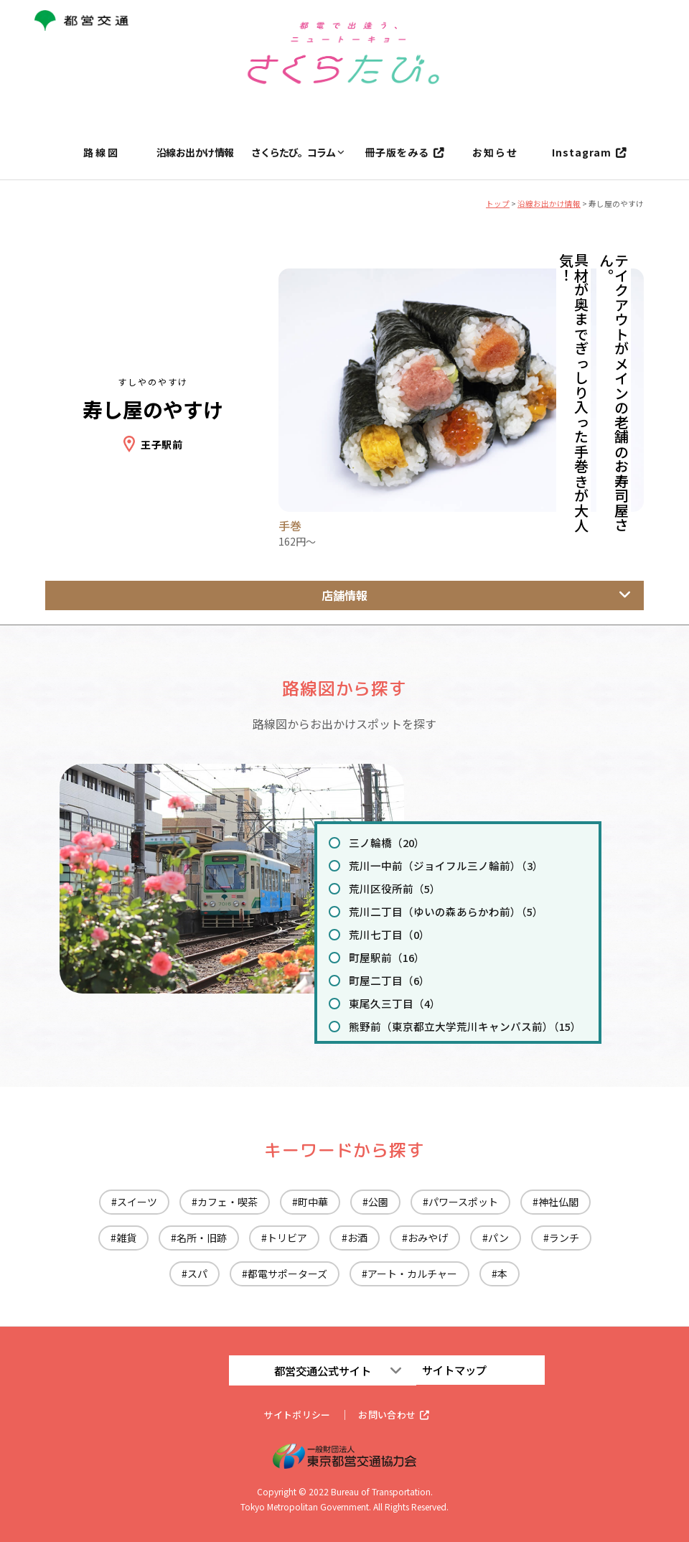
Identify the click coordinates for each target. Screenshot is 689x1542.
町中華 (313, 1202)
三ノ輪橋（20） (383, 842)
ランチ (564, 1237)
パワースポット (463, 1202)
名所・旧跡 (202, 1237)
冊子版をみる (397, 153)
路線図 (101, 153)
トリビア (287, 1237)
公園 (378, 1202)
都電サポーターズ (287, 1273)
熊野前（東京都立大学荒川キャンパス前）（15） (456, 1026)
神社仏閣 (558, 1202)
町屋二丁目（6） (385, 980)
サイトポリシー (294, 1414)
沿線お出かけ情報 (195, 153)
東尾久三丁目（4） (390, 1003)
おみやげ (428, 1237)
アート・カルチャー (412, 1273)
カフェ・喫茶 (227, 1202)
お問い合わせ (389, 1414)
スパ (197, 1273)
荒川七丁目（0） (385, 934)
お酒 (357, 1237)
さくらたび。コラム (293, 153)
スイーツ (137, 1202)
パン (498, 1237)
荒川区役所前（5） (390, 888)
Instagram (581, 153)
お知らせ (495, 153)
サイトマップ (459, 1369)
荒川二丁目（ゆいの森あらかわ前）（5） (438, 911)
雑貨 (126, 1237)
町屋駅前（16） (383, 957)
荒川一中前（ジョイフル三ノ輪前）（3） (438, 865)
